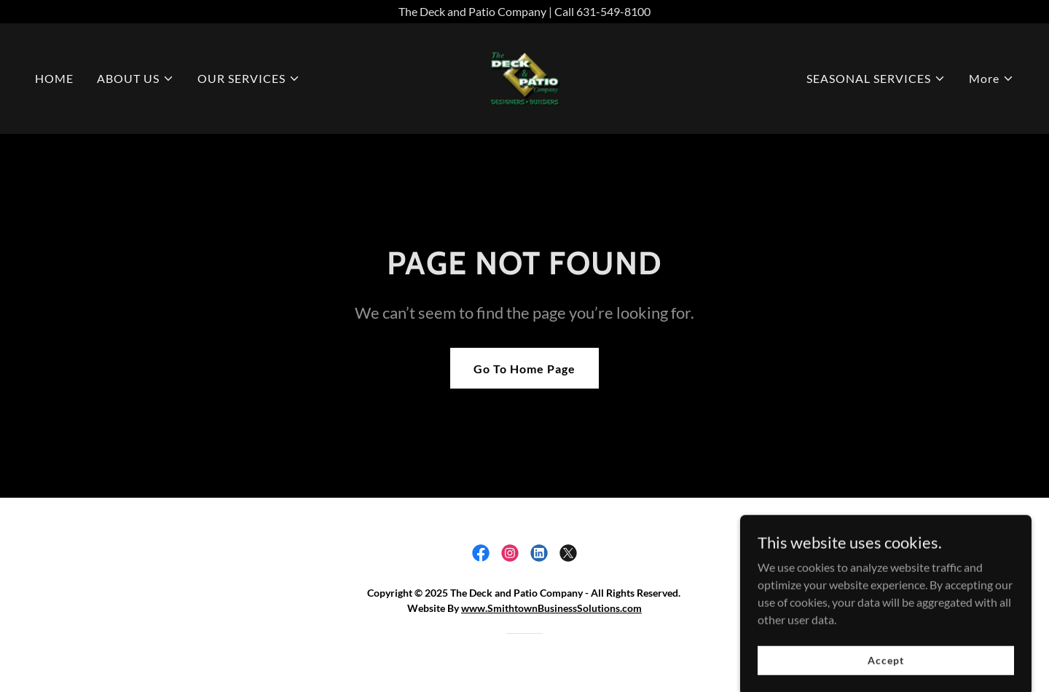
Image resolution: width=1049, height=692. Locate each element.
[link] (524, 77)
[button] (135, 78)
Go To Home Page (524, 368)
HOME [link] (54, 78)
